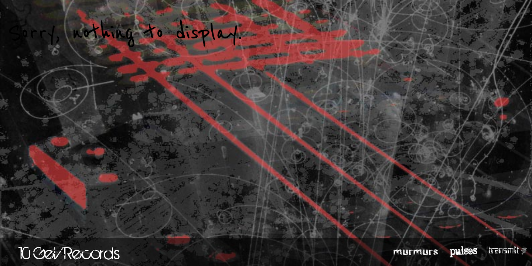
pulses (463, 250)
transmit (503, 250)
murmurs (416, 251)
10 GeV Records (69, 253)
